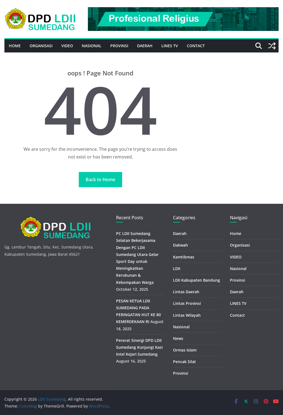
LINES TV (169, 45)
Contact (196, 45)
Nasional (91, 45)
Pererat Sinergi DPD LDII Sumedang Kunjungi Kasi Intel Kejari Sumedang (139, 347)
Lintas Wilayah (187, 315)
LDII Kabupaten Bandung (196, 280)
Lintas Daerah (186, 291)
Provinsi (119, 45)
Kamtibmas (183, 257)
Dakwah (180, 245)
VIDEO (67, 45)
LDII (176, 268)
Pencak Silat (184, 361)
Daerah (145, 45)
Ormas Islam (184, 350)
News (178, 338)
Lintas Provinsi (187, 303)
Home (15, 45)
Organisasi (41, 45)
